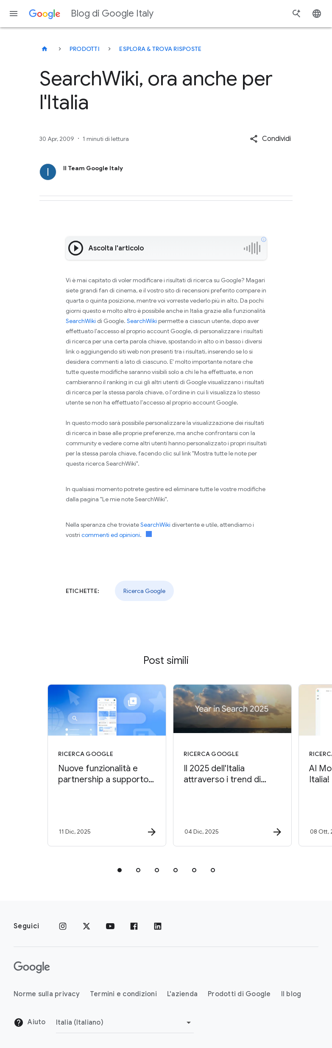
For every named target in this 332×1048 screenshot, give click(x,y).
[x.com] (86, 926)
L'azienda (182, 994)
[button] (270, 138)
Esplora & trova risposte (160, 49)
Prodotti (85, 49)
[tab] (119, 870)
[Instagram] (63, 926)
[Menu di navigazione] (13, 13)
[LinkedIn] (158, 926)
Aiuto (30, 1022)
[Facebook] (134, 926)
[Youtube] (110, 926)
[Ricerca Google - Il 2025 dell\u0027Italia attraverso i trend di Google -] (228, 765)
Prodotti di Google (239, 994)
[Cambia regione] (125, 1022)
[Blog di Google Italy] (44, 49)
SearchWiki (81, 321)
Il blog (291, 994)
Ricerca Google (144, 591)
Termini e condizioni (123, 994)
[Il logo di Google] (32, 967)
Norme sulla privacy (47, 994)
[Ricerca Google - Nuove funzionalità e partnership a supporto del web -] (103, 765)
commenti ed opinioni (110, 535)
